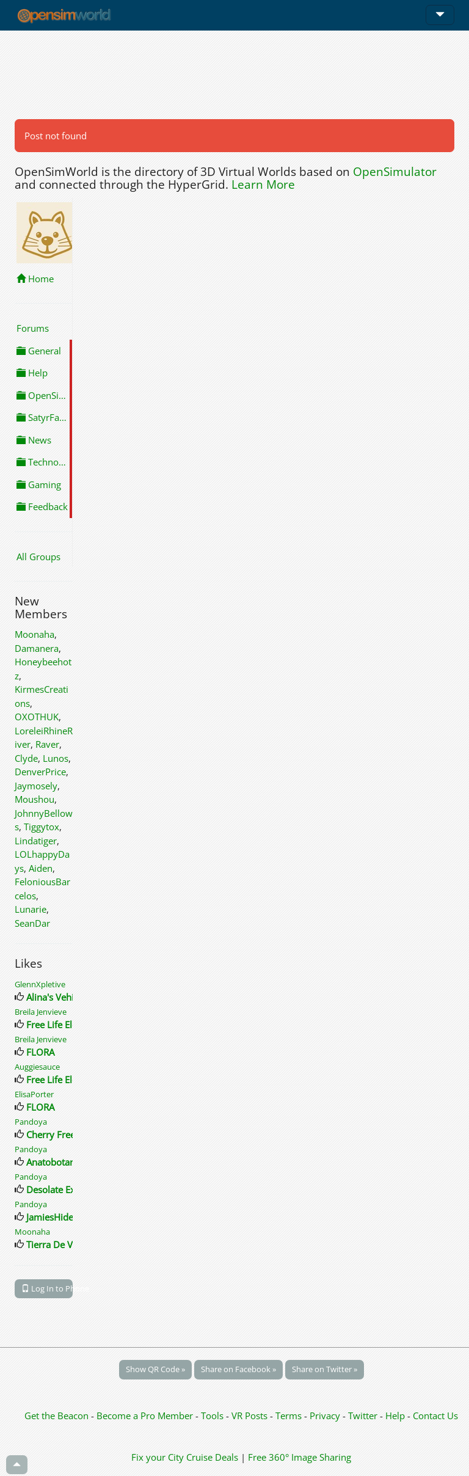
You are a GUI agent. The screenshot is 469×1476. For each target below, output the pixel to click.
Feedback (42, 506)
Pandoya (31, 1121)
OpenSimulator (395, 172)
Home (35, 278)
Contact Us (435, 1415)
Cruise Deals (212, 1457)
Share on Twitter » (324, 1369)
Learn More (263, 184)
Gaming (38, 484)
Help (32, 373)
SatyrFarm (43, 417)
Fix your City (157, 1457)
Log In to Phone (47, 1288)
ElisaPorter (34, 1094)
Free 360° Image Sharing (299, 1457)
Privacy (325, 1415)
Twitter (362, 1415)
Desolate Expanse (63, 1189)
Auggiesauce (37, 1066)
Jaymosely (36, 786)
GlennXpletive (40, 984)
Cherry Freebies (59, 1134)
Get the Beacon (56, 1415)
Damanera (37, 648)
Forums (32, 328)
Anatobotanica (56, 1162)
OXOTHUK (37, 717)
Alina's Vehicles (58, 997)
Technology (44, 462)
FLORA (40, 1052)
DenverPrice (40, 771)
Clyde (26, 758)
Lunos (55, 758)
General (38, 351)
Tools (213, 1415)
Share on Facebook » (238, 1369)
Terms (289, 1415)
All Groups (38, 556)
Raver (47, 744)
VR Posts (250, 1415)
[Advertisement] (234, 74)
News (33, 440)
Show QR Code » (155, 1369)
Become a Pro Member (145, 1415)
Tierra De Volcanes (65, 1244)
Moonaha (34, 634)
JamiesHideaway (60, 1217)
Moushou (34, 799)
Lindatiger (36, 841)
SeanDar (32, 923)
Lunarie (30, 909)
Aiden (41, 868)
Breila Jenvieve (41, 1011)
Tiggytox (41, 826)
